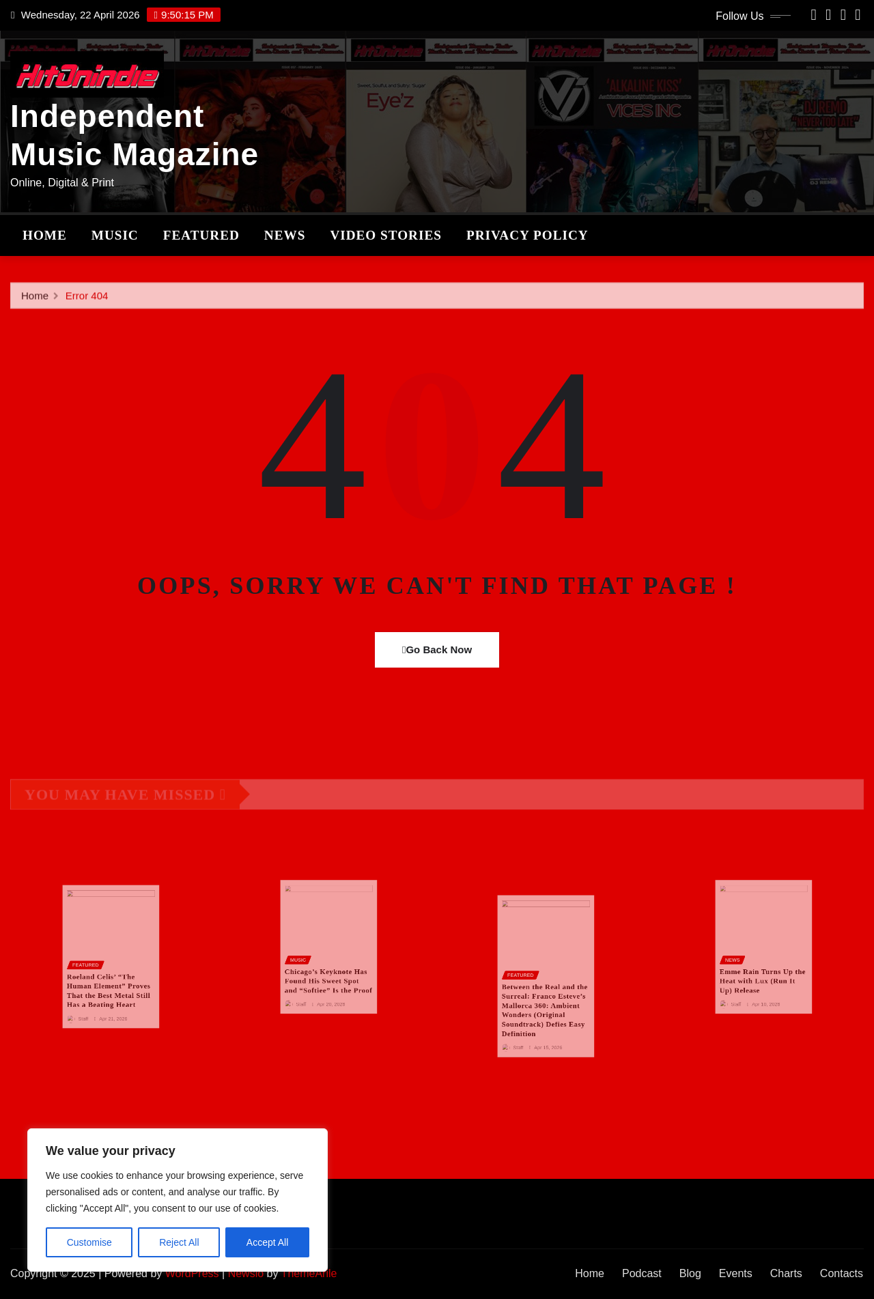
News (285, 235)
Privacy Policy (527, 235)
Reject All (179, 1242)
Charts (786, 1273)
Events (735, 1273)
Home (45, 235)
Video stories (386, 235)
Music (115, 235)
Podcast (642, 1273)
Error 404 (87, 305)
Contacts (841, 1273)
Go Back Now (437, 649)
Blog (690, 1273)
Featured (201, 235)
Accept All (267, 1242)
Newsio (246, 1273)
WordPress (192, 1273)
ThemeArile (309, 1273)
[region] (177, 1200)
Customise (89, 1242)
